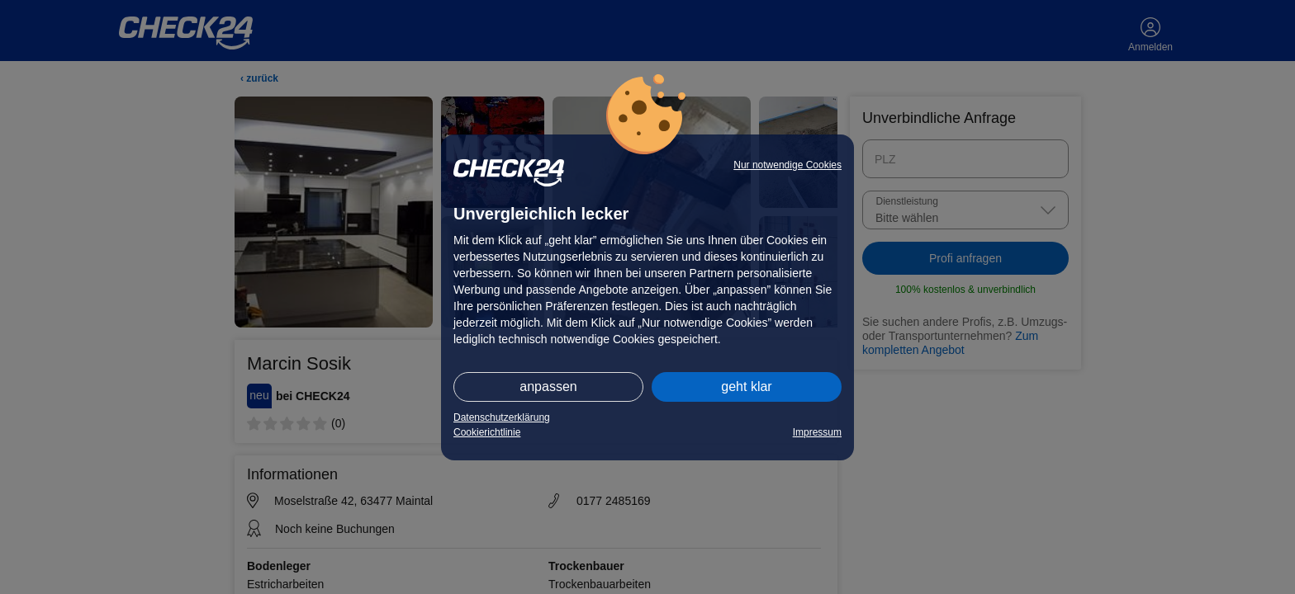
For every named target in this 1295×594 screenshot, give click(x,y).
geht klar (746, 387)
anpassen (547, 387)
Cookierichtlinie (486, 432)
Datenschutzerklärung (501, 417)
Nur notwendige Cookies (787, 165)
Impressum (817, 432)
